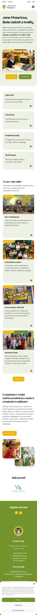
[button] (34, 584)
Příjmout (18, 600)
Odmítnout (18, 605)
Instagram (10, 1)
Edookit (29, 1)
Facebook (4, 1)
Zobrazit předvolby (18, 610)
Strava (33, 1)
